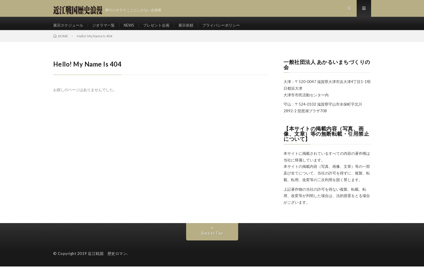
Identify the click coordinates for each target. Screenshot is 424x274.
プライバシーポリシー (231, 28)
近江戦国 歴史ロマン (107, 261)
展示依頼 (194, 28)
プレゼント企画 (162, 28)
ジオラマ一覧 (107, 28)
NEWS (133, 28)
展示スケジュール (69, 28)
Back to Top (212, 240)
